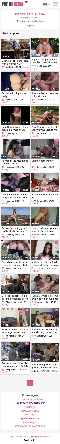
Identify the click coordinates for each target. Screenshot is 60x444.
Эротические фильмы (30, 399)
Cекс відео (30, 414)
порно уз (30, 406)
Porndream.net (43, 437)
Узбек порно (30, 422)
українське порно (30, 418)
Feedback (29, 440)
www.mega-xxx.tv (30, 17)
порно (30, 25)
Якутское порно (30, 410)
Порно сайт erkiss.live (30, 21)
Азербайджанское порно (30, 426)
